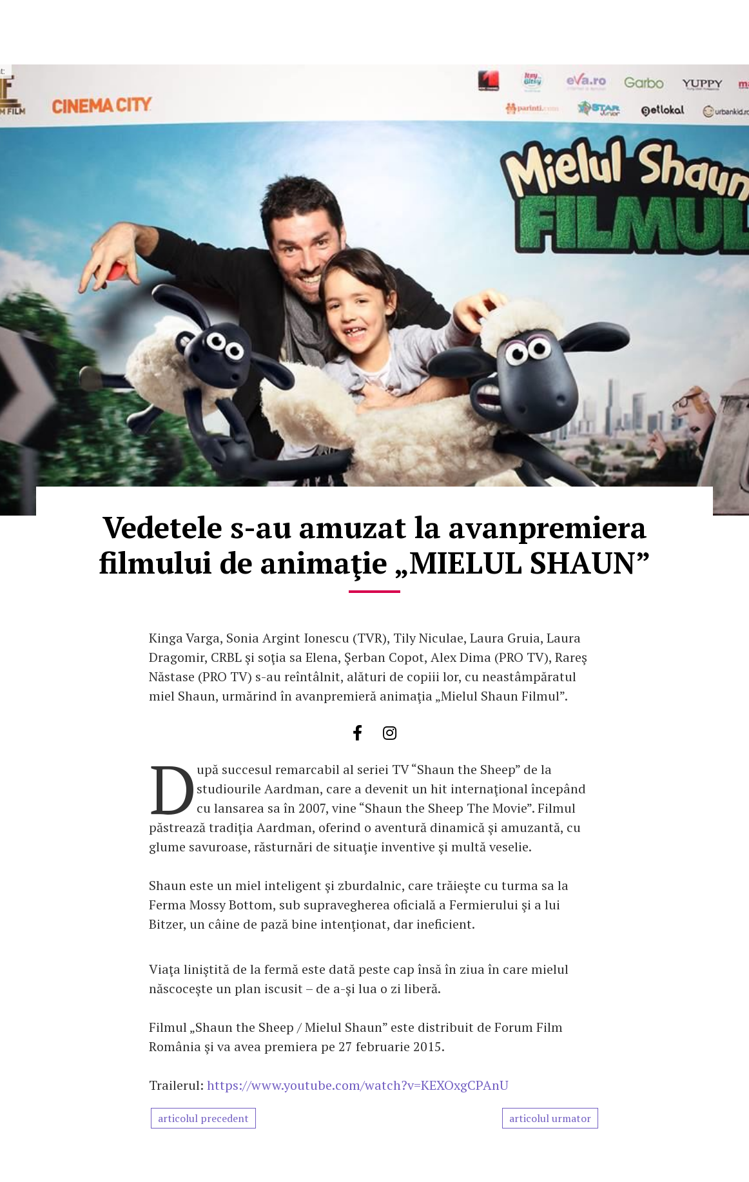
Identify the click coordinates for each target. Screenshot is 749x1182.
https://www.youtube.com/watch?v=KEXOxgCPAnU (358, 1085)
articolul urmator (550, 1118)
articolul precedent (203, 1118)
